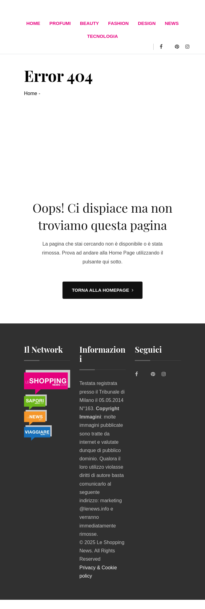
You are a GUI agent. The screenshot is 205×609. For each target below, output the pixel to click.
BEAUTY (89, 23)
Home (33, 23)
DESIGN (147, 23)
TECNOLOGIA (102, 36)
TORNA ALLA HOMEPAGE (102, 290)
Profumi (59, 23)
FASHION (118, 23)
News (172, 23)
